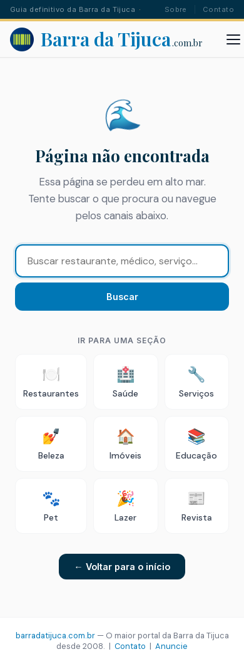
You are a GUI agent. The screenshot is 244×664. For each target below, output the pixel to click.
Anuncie (171, 646)
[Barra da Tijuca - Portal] (106, 39)
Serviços (196, 382)
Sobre (176, 9)
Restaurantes (51, 382)
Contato (218, 9)
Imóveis (125, 444)
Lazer (125, 506)
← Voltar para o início (122, 566)
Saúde (125, 382)
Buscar (122, 296)
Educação (196, 444)
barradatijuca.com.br (55, 635)
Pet (51, 506)
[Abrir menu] (233, 39)
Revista (196, 506)
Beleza (51, 444)
